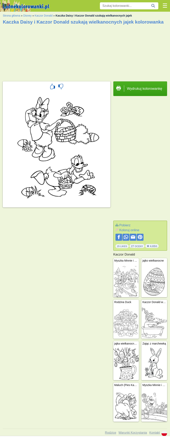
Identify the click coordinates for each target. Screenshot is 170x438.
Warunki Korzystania (133, 432)
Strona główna (11, 15)
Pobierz (124, 225)
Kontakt (154, 432)
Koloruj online (129, 230)
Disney (27, 15)
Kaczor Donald (44, 15)
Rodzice (110, 432)
